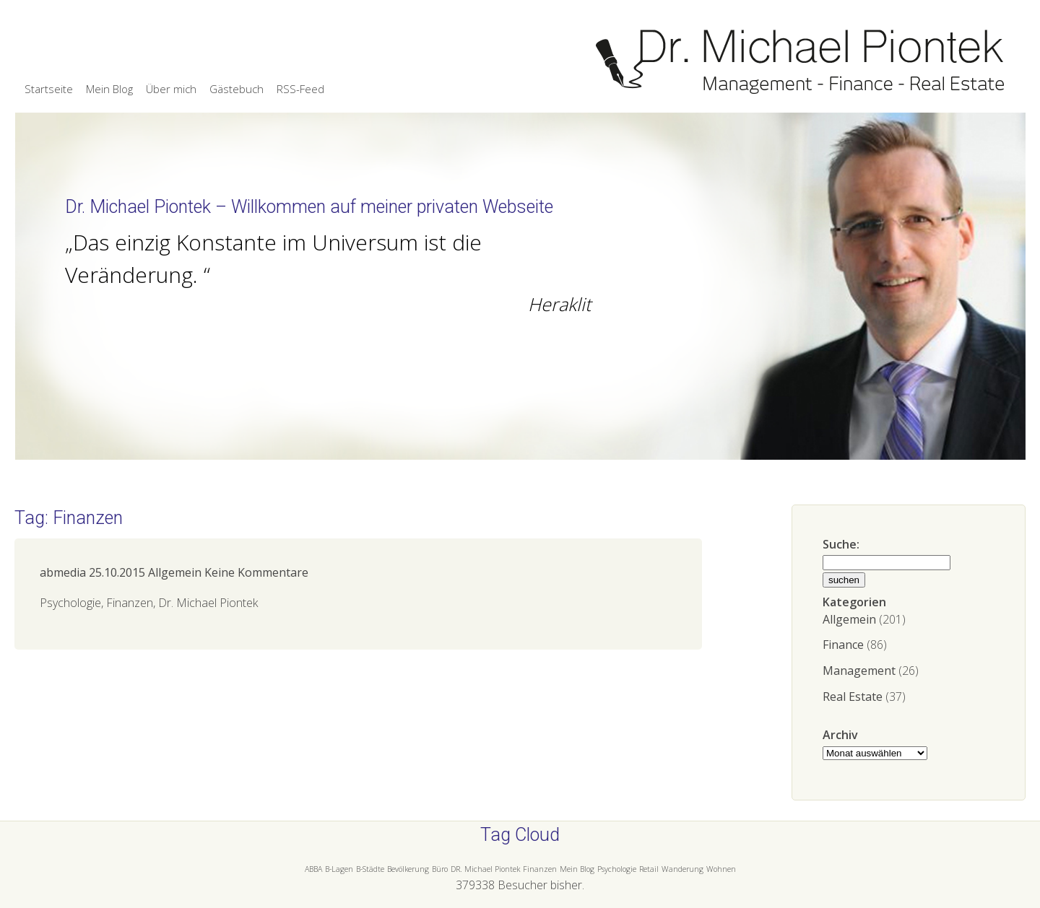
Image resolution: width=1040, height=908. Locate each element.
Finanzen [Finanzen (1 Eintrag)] (540, 869)
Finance (843, 644)
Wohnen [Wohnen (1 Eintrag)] (721, 869)
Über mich (171, 89)
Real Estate (853, 696)
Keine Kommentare (256, 572)
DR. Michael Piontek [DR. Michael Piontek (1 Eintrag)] (485, 869)
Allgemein (849, 619)
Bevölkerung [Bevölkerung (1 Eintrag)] (408, 869)
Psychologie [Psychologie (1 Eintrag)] (616, 869)
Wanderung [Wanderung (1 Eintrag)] (682, 869)
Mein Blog (109, 89)
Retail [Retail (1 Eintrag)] (649, 869)
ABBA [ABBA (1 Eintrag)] (313, 869)
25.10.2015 (117, 572)
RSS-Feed (300, 89)
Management (859, 670)
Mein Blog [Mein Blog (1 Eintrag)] (577, 869)
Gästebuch (236, 89)
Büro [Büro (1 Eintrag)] (440, 869)
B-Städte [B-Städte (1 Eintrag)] (370, 869)
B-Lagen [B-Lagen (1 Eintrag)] (339, 869)
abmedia (63, 572)
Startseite (49, 89)
